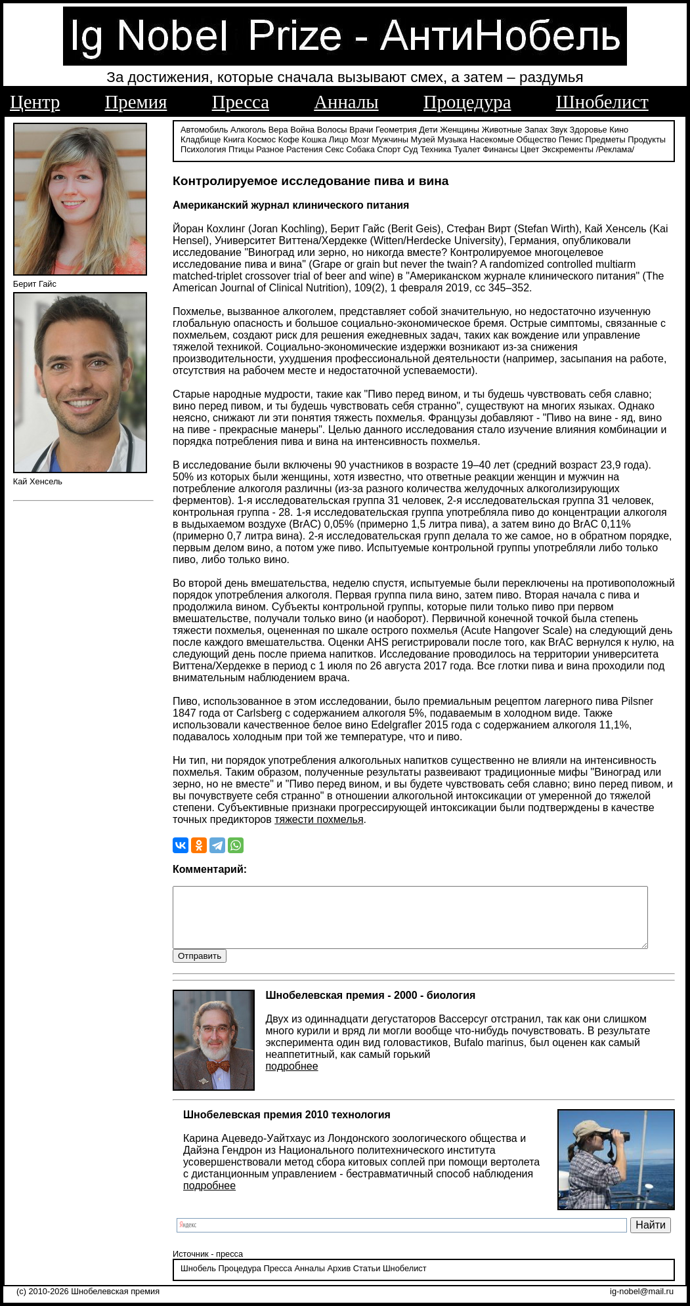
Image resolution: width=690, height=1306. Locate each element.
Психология (641, 139)
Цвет (475, 149)
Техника (381, 149)
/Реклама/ (561, 149)
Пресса (240, 101)
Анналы (346, 101)
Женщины (453, 130)
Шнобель (191, 1269)
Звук (552, 130)
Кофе (239, 139)
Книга (185, 139)
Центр (35, 101)
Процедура (467, 101)
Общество (487, 139)
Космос (212, 139)
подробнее (285, 1066)
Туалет (412, 149)
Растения (250, 149)
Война (296, 130)
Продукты (597, 139)
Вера (272, 130)
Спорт (334, 149)
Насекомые (442, 139)
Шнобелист (602, 101)
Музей (374, 139)
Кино (612, 130)
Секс (280, 149)
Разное (215, 149)
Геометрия (389, 130)
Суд (356, 149)
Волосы (326, 130)
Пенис (521, 139)
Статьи (360, 1269)
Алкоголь (241, 130)
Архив (332, 1269)
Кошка (264, 139)
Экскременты (513, 149)
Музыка (403, 139)
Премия (136, 101)
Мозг (310, 139)
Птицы (187, 149)
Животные (495, 130)
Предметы (556, 139)
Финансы (446, 149)
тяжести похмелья (312, 807)
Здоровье (582, 130)
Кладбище (644, 130)
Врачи (354, 130)
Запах (529, 130)
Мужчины (340, 139)
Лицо (289, 139)
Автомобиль (197, 130)
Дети (421, 130)
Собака (305, 149)
